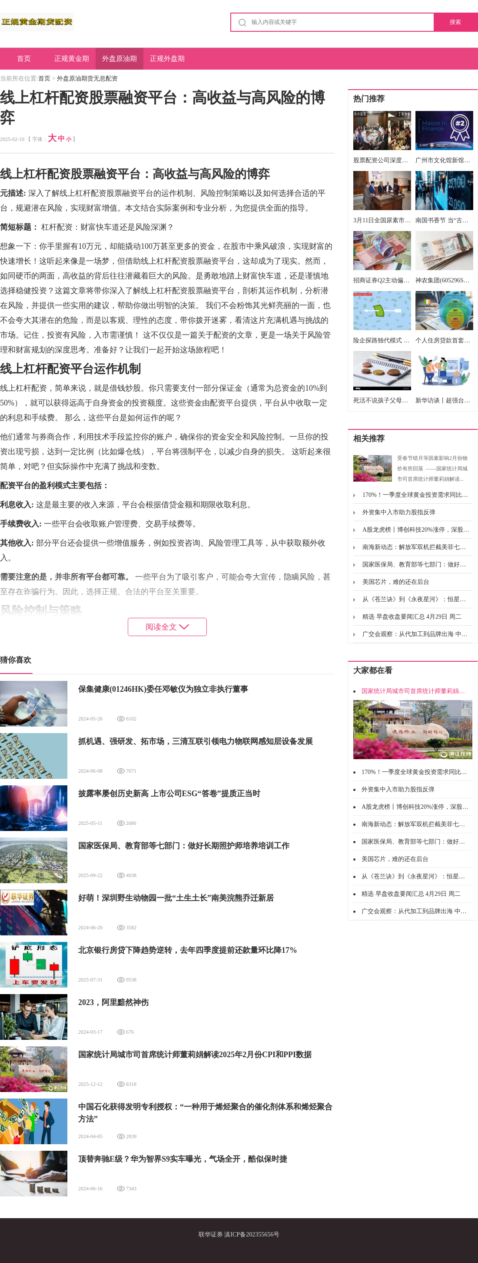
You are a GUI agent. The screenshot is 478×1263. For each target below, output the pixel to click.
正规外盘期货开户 (167, 62)
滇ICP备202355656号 (251, 1234)
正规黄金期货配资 (71, 62)
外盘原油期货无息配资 (119, 62)
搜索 (455, 22)
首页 (24, 58)
